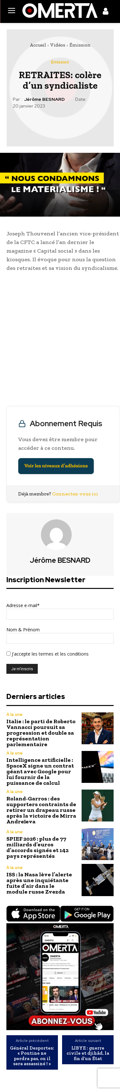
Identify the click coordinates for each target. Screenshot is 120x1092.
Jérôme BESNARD (44, 99)
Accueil (38, 45)
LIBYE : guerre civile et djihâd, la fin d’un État (88, 1053)
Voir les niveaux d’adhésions (56, 466)
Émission (80, 45)
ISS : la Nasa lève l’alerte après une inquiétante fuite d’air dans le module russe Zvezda (39, 883)
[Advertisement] (60, 340)
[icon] (106, 12)
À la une (14, 714)
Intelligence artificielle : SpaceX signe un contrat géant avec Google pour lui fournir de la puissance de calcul (40, 771)
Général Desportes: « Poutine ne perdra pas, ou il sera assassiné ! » (32, 1055)
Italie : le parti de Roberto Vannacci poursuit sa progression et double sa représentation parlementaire (41, 733)
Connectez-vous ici (75, 494)
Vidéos (57, 45)
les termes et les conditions (59, 654)
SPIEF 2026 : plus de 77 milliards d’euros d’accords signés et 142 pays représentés (37, 847)
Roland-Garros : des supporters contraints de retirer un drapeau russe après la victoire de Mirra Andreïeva (41, 810)
